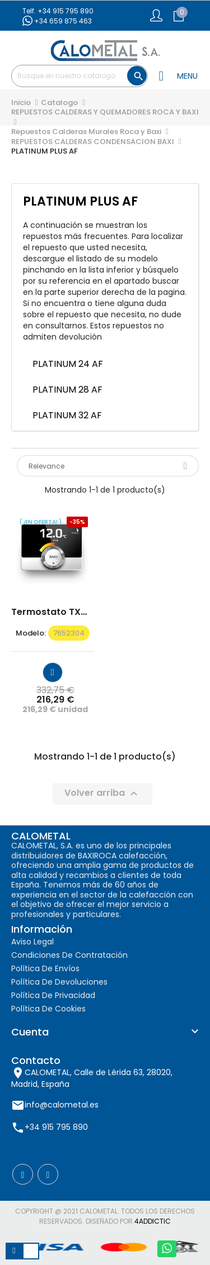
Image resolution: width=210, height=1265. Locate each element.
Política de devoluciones (59, 981)
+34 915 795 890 (56, 1126)
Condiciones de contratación (69, 955)
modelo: (31, 633)
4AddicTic (152, 1221)
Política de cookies (48, 1008)
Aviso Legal (32, 941)
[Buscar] (79, 76)
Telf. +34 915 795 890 (58, 11)
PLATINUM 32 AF (68, 415)
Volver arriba (102, 794)
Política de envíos (45, 968)
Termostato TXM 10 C (52, 612)
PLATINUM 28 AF (68, 389)
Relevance (108, 466)
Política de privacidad (53, 995)
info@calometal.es (62, 1104)
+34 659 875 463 (57, 21)
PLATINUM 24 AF (67, 363)
